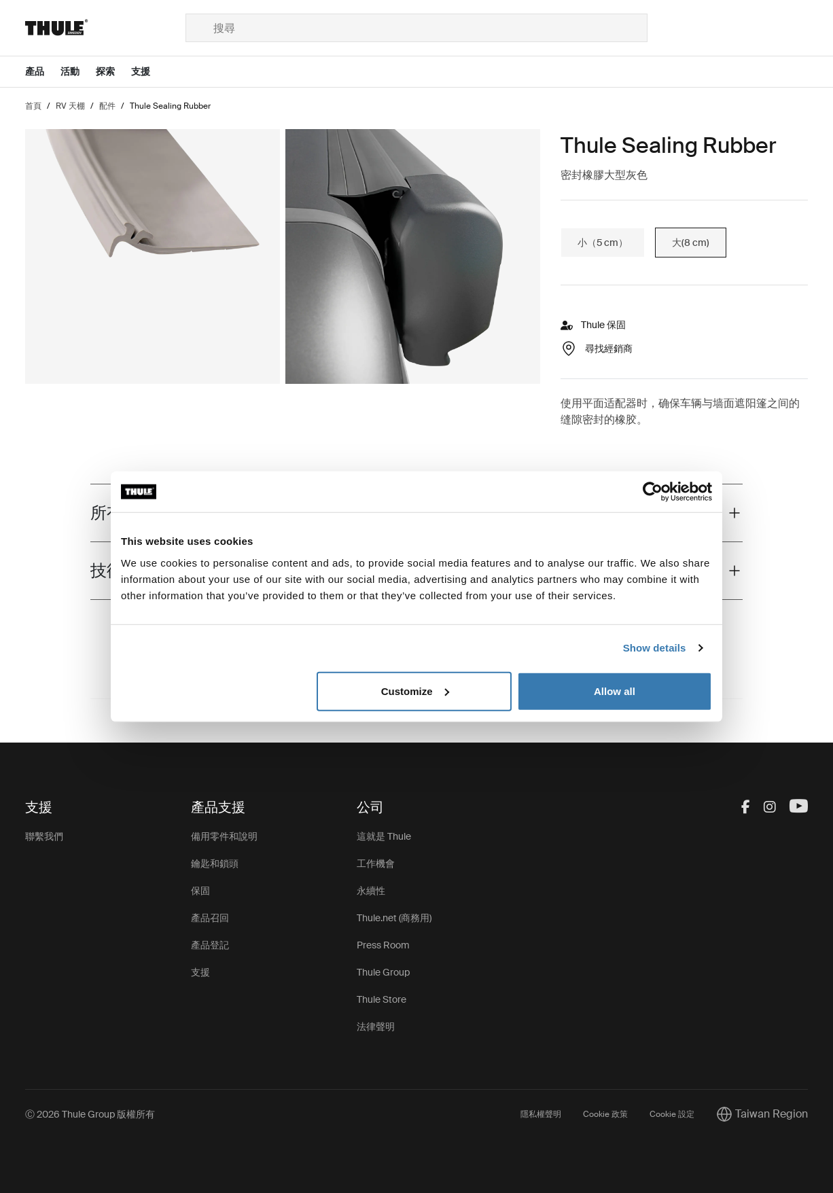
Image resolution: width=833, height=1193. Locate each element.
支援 (200, 972)
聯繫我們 (44, 836)
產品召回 (210, 918)
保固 (200, 891)
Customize (415, 690)
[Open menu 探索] (113, 71)
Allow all (614, 690)
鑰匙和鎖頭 (214, 863)
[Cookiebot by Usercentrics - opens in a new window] (652, 492)
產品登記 (210, 945)
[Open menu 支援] (148, 71)
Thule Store (381, 999)
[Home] (105, 28)
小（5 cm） (603, 242)
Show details (654, 648)
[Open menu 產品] (42, 71)
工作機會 (376, 863)
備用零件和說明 (224, 836)
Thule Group (383, 972)
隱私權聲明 (540, 1114)
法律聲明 (376, 1026)
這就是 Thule (384, 836)
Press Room (383, 945)
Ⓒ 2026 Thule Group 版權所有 (90, 1114)
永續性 (371, 891)
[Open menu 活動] (78, 71)
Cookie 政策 (605, 1114)
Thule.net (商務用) (394, 918)
